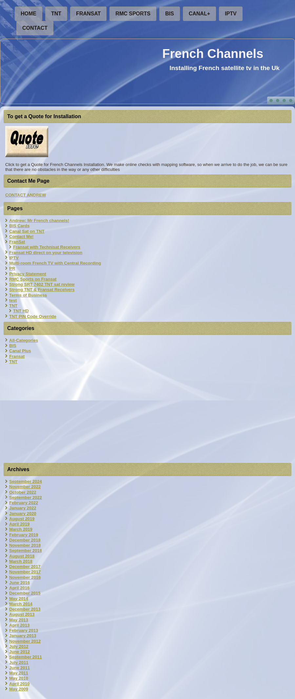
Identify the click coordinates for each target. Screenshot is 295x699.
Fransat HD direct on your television (45, 252)
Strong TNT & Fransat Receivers (41, 289)
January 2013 (22, 635)
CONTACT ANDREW (25, 195)
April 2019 (19, 524)
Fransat (17, 356)
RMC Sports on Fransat (32, 279)
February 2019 (23, 534)
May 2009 (18, 689)
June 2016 (19, 582)
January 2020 (22, 513)
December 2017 (24, 566)
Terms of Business (28, 295)
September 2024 (25, 481)
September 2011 (25, 656)
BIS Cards (19, 225)
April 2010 (19, 683)
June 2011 (19, 667)
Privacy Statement (27, 273)
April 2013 (19, 625)
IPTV (231, 13)
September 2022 (25, 497)
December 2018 (24, 540)
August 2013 (21, 614)
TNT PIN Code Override (32, 316)
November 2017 (25, 571)
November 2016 (25, 577)
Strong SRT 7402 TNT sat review (41, 284)
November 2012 (25, 641)
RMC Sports (132, 13)
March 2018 (20, 561)
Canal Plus (20, 350)
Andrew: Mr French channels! (39, 220)
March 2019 (20, 529)
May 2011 (18, 673)
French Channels (212, 54)
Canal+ (199, 13)
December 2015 (24, 593)
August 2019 (21, 518)
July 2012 (19, 646)
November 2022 (25, 486)
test (13, 300)
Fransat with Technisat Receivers (46, 247)
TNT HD (21, 310)
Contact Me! (21, 236)
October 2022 (22, 492)
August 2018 (21, 556)
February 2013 (23, 630)
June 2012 (19, 651)
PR (12, 268)
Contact (35, 28)
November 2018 (25, 545)
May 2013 (18, 619)
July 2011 (19, 662)
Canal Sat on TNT (27, 231)
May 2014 (18, 598)
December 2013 (24, 609)
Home (28, 13)
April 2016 (19, 587)
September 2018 (25, 550)
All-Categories (23, 340)
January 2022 (22, 508)
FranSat (88, 13)
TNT (56, 13)
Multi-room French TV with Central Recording (55, 263)
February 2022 (23, 502)
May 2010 (18, 678)
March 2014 (20, 603)
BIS (169, 13)
